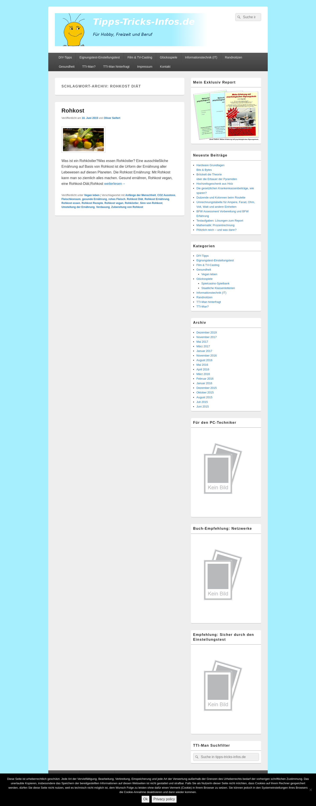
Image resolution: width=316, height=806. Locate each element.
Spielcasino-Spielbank (215, 283)
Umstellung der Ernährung (78, 207)
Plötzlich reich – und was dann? (216, 229)
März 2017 (203, 346)
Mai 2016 (202, 364)
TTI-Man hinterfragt (116, 66)
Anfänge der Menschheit (140, 195)
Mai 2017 (202, 341)
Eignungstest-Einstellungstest (99, 57)
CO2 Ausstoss (166, 195)
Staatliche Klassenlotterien (218, 288)
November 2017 (206, 337)
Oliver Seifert (112, 118)
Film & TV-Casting (139, 57)
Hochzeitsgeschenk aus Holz (214, 183)
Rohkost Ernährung (157, 199)
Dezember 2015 (206, 387)
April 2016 (202, 369)
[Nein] (310, 790)
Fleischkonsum (71, 199)
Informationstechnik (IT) (201, 57)
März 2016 (203, 374)
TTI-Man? (89, 66)
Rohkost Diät (135, 199)
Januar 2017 (204, 351)
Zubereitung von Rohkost (127, 207)
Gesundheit (67, 66)
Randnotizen (233, 57)
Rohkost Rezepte (92, 203)
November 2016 (206, 355)
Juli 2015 (202, 402)
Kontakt (165, 66)
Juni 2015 (202, 406)
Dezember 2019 (206, 332)
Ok (145, 799)
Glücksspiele (168, 57)
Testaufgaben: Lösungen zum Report (219, 220)
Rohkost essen (70, 203)
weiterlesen (115, 184)
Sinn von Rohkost (151, 203)
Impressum (144, 66)
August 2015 (204, 397)
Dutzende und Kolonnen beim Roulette (220, 197)
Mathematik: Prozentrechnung (215, 225)
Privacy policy (164, 799)
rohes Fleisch (116, 199)
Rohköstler (132, 203)
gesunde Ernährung (94, 199)
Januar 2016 (204, 383)
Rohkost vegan (113, 203)
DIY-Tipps (65, 57)
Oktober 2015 (205, 392)
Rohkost (72, 110)
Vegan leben (91, 195)
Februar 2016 (205, 378)
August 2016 (204, 360)
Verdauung (103, 207)
